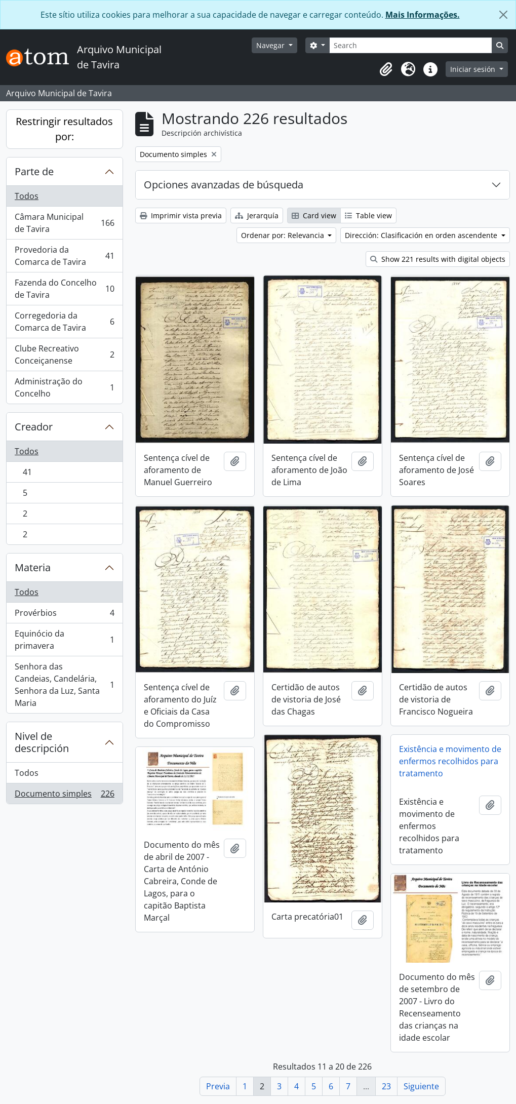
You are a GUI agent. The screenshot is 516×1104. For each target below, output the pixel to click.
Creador (34, 426)
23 (386, 1086)
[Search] (410, 45)
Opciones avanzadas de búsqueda (223, 184)
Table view (368, 215)
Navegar (271, 45)
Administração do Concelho (64, 387)
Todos (26, 196)
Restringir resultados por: (64, 128)
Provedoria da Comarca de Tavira (64, 255)
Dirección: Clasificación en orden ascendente (422, 235)
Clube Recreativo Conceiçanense (64, 354)
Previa (218, 1086)
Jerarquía (257, 215)
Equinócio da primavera (64, 639)
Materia (33, 567)
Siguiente (421, 1086)
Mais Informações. (422, 14)
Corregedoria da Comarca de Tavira (64, 321)
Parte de (34, 171)
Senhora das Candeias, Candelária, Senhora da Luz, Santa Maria (64, 684)
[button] (386, 69)
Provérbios (64, 615)
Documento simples (64, 795)
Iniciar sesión (473, 69)
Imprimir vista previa (181, 215)
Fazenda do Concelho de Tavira (64, 288)
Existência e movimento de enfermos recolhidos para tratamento (450, 761)
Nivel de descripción (42, 742)
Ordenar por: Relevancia (283, 235)
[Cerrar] (503, 15)
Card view (314, 215)
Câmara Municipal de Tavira (64, 222)
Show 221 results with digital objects (437, 259)
